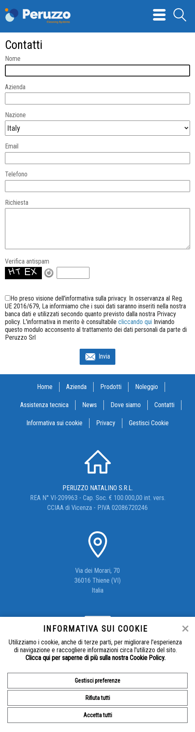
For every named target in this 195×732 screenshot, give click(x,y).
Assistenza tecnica (44, 405)
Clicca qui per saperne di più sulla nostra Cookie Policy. (95, 658)
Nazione (15, 115)
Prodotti (111, 387)
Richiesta (16, 202)
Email (11, 146)
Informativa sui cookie (54, 423)
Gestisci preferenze (97, 680)
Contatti (164, 405)
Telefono (16, 174)
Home (45, 387)
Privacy (105, 423)
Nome (13, 59)
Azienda (15, 87)
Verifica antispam (27, 261)
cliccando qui (135, 322)
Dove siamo (125, 405)
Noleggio (146, 387)
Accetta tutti (97, 715)
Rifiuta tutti (97, 698)
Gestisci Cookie (149, 423)
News (89, 405)
